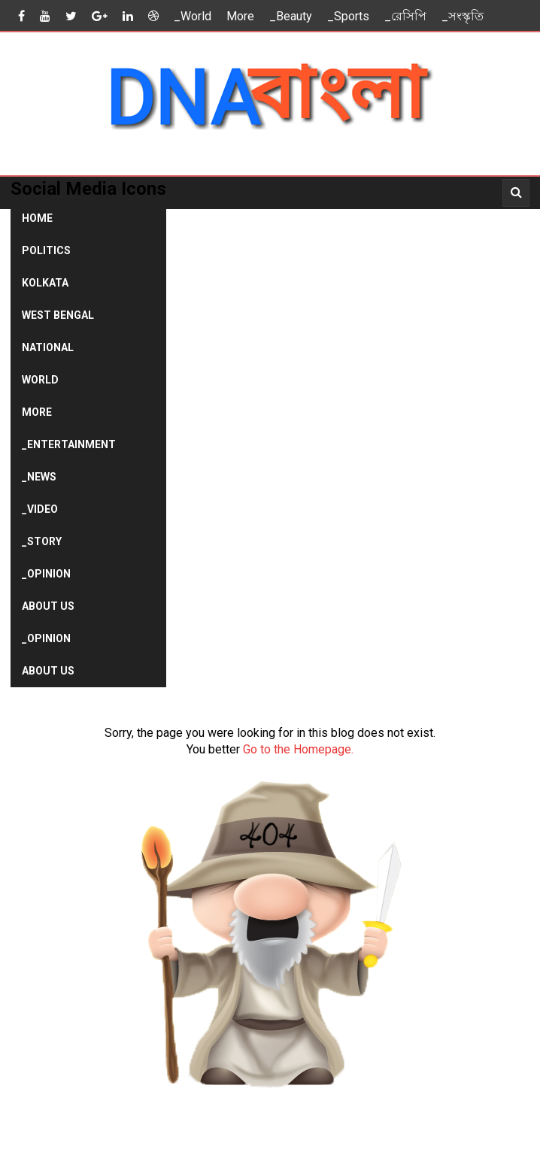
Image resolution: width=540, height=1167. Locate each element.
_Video (40, 509)
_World (192, 16)
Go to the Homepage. (298, 749)
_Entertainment (69, 444)
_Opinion (46, 574)
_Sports (348, 16)
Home (37, 218)
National (48, 347)
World (40, 380)
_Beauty (290, 16)
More (240, 16)
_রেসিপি (405, 16)
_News (39, 477)
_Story (42, 541)
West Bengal (58, 315)
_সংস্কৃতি (462, 16)
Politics (46, 250)
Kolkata (45, 283)
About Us (48, 606)
